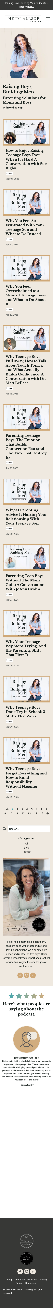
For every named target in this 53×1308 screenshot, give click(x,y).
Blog (9, 1279)
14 (35, 813)
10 (10, 813)
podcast (9, 173)
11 (16, 813)
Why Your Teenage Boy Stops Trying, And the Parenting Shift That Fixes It (26, 648)
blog (26, 847)
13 (29, 813)
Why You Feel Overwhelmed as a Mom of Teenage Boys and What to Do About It (26, 295)
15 (41, 813)
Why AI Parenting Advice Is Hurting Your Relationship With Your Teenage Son (26, 516)
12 (23, 813)
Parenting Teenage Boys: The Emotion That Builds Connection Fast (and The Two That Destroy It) (26, 447)
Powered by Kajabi (26, 1301)
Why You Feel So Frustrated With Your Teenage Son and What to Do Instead (25, 227)
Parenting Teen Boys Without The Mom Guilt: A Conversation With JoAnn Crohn (25, 582)
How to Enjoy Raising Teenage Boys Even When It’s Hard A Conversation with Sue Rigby (26, 159)
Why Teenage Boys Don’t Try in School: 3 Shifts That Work (25, 711)
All (26, 843)
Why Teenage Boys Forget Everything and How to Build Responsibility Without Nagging (26, 777)
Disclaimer (30, 1283)
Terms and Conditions (26, 1279)
